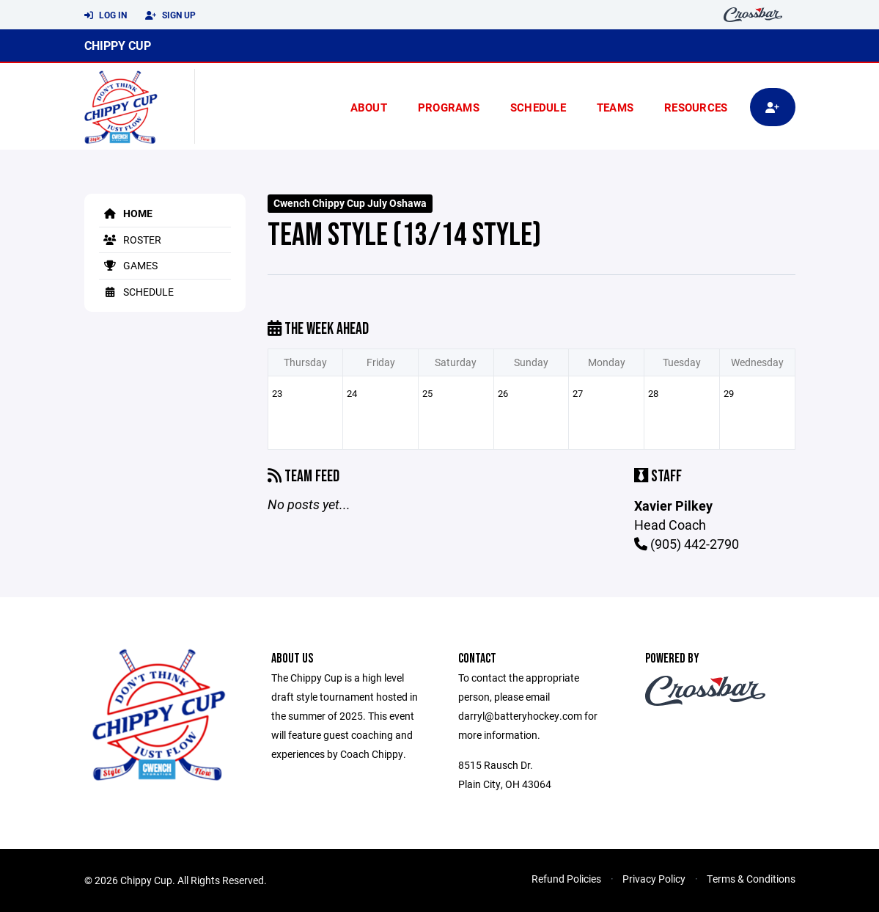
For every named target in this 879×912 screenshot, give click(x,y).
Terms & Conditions (751, 879)
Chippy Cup (117, 45)
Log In (105, 15)
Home (125, 213)
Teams (615, 107)
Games (128, 265)
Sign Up (170, 15)
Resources (695, 107)
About (368, 107)
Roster (130, 240)
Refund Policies (566, 879)
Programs (448, 107)
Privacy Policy (653, 879)
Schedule (538, 107)
